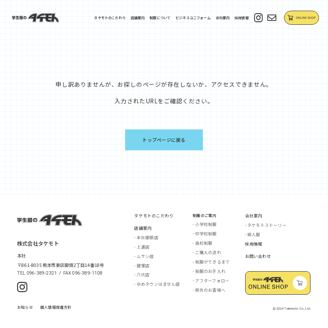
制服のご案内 (204, 215)
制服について (159, 17)
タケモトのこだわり (110, 17)
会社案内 (223, 17)
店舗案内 (138, 17)
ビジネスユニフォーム (193, 17)
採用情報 (241, 17)
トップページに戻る (163, 139)
